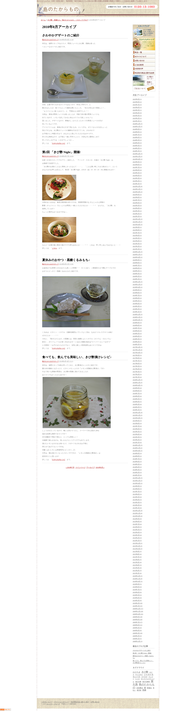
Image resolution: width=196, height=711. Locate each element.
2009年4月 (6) (137, 630)
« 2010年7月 (70, 467)
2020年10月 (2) (137, 257)
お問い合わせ (95, 702)
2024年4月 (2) (137, 143)
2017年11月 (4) (137, 350)
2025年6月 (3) (137, 107)
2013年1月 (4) (137, 508)
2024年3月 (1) (137, 145)
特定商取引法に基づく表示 (80, 702)
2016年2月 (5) (137, 407)
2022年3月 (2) (137, 211)
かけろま (136, 672)
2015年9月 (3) (137, 420)
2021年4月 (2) (137, 241)
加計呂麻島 (146, 681)
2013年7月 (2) (137, 491)
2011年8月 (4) (137, 554)
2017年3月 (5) (137, 371)
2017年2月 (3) (137, 374)
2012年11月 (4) (137, 513)
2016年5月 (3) (137, 399)
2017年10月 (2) (137, 352)
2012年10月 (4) (137, 516)
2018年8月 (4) (137, 325)
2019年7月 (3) (137, 295)
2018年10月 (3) (137, 320)
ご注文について (47, 702)
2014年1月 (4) (137, 475)
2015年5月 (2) (137, 431)
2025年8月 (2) (137, 102)
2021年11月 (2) (137, 222)
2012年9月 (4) (137, 518)
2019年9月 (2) (137, 290)
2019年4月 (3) (137, 303)
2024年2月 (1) (137, 148)
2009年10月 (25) (138, 614)
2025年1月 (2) (137, 121)
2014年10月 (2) (137, 450)
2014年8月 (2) (137, 456)
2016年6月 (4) (137, 396)
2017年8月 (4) (137, 358)
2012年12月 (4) (137, 510)
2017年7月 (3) (137, 360)
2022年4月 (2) (137, 208)
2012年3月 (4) (137, 535)
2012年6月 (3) (137, 527)
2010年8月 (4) (137, 587)
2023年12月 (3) (137, 153)
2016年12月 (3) (137, 380)
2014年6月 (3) (137, 461)
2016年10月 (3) (137, 385)
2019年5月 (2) (137, 301)
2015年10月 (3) (137, 418)
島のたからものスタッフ (50, 39)
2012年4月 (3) (137, 532)
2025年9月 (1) (137, 99)
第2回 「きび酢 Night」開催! (61, 152)
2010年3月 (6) (137, 600)
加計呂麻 (138, 681)
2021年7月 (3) (137, 232)
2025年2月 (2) (137, 118)
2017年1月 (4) (137, 377)
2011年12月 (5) (137, 543)
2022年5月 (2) (137, 205)
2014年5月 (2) (137, 464)
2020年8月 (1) (137, 262)
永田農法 (139, 688)
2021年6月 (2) (137, 235)
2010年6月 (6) (137, 592)
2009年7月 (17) (137, 622)
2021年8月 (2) (137, 230)
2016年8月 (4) (137, 390)
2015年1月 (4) (137, 442)
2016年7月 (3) (137, 393)
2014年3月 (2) (137, 469)
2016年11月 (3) (137, 382)
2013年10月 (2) (137, 483)
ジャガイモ (148, 674)
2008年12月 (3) (137, 641)
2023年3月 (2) (137, 178)
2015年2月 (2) (137, 439)
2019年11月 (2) (137, 284)
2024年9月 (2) (137, 129)
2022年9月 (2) (137, 194)
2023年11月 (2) (137, 156)
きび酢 (144, 672)
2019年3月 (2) (137, 306)
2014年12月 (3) (137, 445)
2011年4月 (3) (137, 565)
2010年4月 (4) (137, 597)
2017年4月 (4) (137, 369)
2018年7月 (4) (137, 328)
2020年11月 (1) (137, 254)
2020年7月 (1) (137, 265)
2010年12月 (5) (137, 576)
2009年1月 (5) (137, 638)
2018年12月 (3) (137, 314)
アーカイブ (90, 467)
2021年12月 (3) (137, 219)
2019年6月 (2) (137, 298)
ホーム (43, 20)
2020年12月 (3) (137, 252)
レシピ (137, 679)
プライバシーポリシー (61, 702)
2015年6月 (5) (137, 429)
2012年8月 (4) (137, 521)
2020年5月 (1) (137, 271)
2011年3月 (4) (137, 568)
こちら (54, 248)
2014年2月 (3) (137, 472)
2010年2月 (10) (137, 603)
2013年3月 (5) (137, 502)
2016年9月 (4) (137, 388)
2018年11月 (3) (137, 317)
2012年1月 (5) (137, 540)
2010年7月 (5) (137, 589)
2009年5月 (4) (137, 627)
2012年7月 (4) (137, 524)
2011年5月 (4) (137, 562)
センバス (136, 677)
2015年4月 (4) (137, 434)
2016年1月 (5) (137, 410)
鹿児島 (139, 690)
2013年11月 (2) (137, 480)
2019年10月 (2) (137, 287)
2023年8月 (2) (137, 164)
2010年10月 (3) (137, 581)
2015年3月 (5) (137, 437)
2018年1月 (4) (137, 344)
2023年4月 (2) (137, 175)
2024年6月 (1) (137, 137)
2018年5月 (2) (137, 333)
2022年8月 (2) (137, 197)
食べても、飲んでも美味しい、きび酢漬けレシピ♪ (76, 357)
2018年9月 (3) (137, 322)
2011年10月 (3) (137, 548)
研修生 (149, 688)
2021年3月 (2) (137, 243)
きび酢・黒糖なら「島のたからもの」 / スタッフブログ (68, 20)
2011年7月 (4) (137, 557)
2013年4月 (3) (137, 499)
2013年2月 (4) (137, 505)
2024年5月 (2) (137, 140)
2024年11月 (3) (137, 126)
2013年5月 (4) (137, 497)
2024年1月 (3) (137, 151)
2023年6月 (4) (137, 170)
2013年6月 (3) (137, 494)
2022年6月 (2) (137, 202)
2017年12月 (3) (137, 347)
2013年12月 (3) (137, 478)
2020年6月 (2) (137, 268)
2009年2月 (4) (137, 636)
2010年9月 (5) (137, 584)
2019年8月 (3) (137, 292)
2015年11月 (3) (137, 415)
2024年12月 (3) (137, 123)
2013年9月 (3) (137, 486)
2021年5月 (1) (137, 238)
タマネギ (144, 676)
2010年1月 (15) (137, 606)
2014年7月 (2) (137, 459)
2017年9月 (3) (137, 355)
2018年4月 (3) (137, 336)
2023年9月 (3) (137, 162)
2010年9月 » (100, 467)
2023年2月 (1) (137, 181)
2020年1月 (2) (137, 279)
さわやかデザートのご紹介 (60, 35)
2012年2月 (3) (137, 538)
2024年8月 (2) (137, 132)
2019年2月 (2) (137, 309)
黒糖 (144, 690)
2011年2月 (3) (137, 570)
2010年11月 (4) (137, 578)
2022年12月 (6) (137, 186)
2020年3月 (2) (137, 273)
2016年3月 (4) (137, 404)
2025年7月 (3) (137, 104)
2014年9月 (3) (137, 453)
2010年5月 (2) (137, 595)
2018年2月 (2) (137, 341)
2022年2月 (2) (137, 213)
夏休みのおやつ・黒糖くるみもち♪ (66, 260)
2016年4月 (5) (137, 401)
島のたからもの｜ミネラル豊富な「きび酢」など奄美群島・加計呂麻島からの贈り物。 (60, 10)
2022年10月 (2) (137, 192)
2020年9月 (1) (137, 260)
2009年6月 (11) (137, 625)
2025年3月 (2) (137, 115)
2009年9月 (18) (137, 617)
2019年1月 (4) (137, 311)
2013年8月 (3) (137, 489)
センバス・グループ (53, 704)
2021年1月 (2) (137, 249)
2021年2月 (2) (137, 246)
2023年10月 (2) (137, 159)
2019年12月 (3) (137, 281)
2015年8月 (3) (137, 423)
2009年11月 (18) (138, 611)
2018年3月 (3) (137, 339)
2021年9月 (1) (137, 227)
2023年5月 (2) (137, 173)
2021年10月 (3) (137, 224)
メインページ (80, 467)
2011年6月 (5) (137, 559)
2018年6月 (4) (137, 331)
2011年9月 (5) (137, 551)
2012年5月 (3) (137, 529)
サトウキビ (139, 674)
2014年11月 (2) (137, 448)
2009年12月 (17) (138, 608)
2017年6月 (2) (137, 363)
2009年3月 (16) (137, 633)
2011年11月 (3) (137, 546)
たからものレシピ (58, 143)
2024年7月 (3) (137, 134)
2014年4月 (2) (137, 467)
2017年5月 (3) (137, 366)
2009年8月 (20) (137, 619)
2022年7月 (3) (137, 200)
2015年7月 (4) (137, 426)
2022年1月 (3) (137, 216)
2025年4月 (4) (137, 113)
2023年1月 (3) (137, 183)
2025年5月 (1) (137, 110)
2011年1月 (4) (137, 573)
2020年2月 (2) (137, 276)
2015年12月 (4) (137, 412)
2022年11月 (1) (137, 189)
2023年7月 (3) (137, 167)
